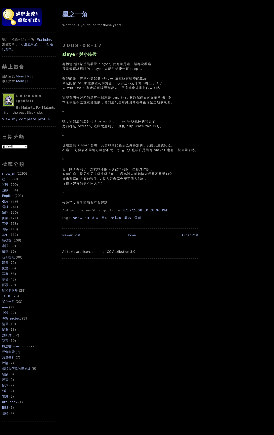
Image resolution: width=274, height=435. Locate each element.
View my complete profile (26, 119)
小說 (5, 313)
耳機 (5, 274)
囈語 (5, 246)
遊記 (5, 391)
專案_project (11, 318)
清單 (5, 324)
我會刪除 (8, 352)
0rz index (44, 39)
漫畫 (5, 263)
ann (5, 307)
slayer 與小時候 (79, 54)
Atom (20, 76)
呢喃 (5, 229)
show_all (9, 173)
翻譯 (5, 385)
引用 (5, 201)
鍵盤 (5, 329)
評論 (5, 363)
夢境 (5, 279)
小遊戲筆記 (29, 44)
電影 (5, 396)
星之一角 (8, 302)
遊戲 (5, 190)
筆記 (5, 212)
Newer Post (71, 235)
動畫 (5, 268)
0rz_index (9, 402)
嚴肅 (5, 251)
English (8, 196)
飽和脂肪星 (10, 290)
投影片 (7, 335)
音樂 (5, 224)
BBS (5, 408)
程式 (5, 179)
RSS (30, 76)
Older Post (190, 235)
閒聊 (5, 185)
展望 (5, 380)
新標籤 (7, 240)
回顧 (5, 218)
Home (131, 235)
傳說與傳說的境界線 (16, 368)
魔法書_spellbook (15, 346)
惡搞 (5, 374)
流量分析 (8, 357)
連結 (5, 413)
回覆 (5, 285)
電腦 (5, 207)
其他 (5, 235)
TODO (6, 296)
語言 (5, 341)
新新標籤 (8, 257)
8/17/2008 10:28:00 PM (145, 210)
